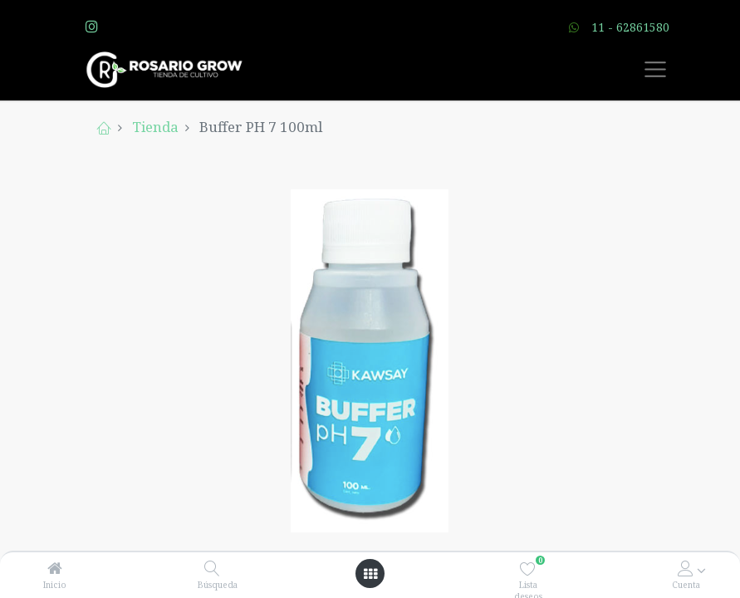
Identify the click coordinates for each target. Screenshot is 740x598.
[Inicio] (54, 568)
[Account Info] (685, 568)
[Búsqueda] (212, 568)
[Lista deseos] (528, 568)
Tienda (155, 126)
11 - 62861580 (630, 27)
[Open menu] (370, 574)
